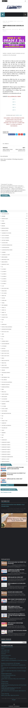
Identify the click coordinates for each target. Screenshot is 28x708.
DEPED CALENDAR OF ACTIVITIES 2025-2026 (17, 584)
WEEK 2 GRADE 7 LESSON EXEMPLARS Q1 (17, 599)
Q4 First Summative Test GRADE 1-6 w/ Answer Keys (16, 474)
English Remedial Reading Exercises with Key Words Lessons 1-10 (13, 685)
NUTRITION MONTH (5, 367)
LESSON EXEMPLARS (5, 343)
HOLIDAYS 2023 (5, 317)
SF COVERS (4, 406)
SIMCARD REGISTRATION (6, 413)
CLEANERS (4, 252)
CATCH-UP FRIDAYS (5, 238)
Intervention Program (6, 329)
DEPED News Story (5, 259)
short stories (5, 408)
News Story (4, 365)
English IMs (4, 291)
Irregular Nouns (5, 657)
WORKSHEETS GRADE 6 (6, 454)
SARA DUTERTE (4, 396)
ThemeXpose (16, 706)
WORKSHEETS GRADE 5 (6, 452)
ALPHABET (3, 216)
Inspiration (4, 324)
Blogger (14, 700)
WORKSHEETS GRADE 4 (6, 449)
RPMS (3, 389)
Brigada (3, 226)
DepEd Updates (4, 262)
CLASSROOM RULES (5, 247)
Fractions (3, 653)
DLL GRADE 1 (4, 269)
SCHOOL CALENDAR (5, 401)
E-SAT (3, 286)
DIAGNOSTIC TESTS (5, 264)
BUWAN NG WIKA (5, 230)
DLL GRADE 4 (4, 276)
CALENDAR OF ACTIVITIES (6, 233)
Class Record (5, 242)
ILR (2, 322)
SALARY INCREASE (5, 394)
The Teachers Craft (6, 492)
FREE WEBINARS (5, 305)
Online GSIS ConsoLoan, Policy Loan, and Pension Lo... (13, 679)
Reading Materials (5, 387)
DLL (6, 21)
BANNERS (3, 223)
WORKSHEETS (4, 440)
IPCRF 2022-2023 (5, 331)
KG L (2, 339)
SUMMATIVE (4, 423)
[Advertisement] (13, 144)
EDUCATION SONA (5, 288)
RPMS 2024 (4, 391)
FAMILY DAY (4, 295)
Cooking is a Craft (6, 254)
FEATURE (3, 298)
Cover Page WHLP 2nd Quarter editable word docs (17, 631)
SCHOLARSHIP (4, 399)
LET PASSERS (4, 346)
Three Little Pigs (5, 694)
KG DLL (3, 336)
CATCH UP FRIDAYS (5, 235)
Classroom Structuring (7, 250)
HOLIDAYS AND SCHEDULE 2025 (15, 592)
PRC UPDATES (4, 379)
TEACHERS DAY (4, 428)
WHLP (3, 435)
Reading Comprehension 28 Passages (10, 663)
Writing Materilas (5, 461)
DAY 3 (14, 104)
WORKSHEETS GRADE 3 (6, 447)
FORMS (3, 303)
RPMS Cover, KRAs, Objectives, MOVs (10, 695)
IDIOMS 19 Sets (4, 683)
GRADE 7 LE (4, 312)
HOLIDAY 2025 (4, 315)
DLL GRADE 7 (4, 283)
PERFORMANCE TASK (6, 377)
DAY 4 (14, 107)
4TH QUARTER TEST (5, 214)
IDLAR (3, 319)
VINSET (3, 430)
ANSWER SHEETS (5, 218)
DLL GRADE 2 (10, 21)
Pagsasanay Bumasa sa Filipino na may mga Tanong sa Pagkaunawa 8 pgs (16, 615)
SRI (2, 418)
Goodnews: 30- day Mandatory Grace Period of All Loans (13, 668)
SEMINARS (4, 404)
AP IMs (3, 221)
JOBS (3, 334)
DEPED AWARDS (4, 257)
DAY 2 (14, 102)
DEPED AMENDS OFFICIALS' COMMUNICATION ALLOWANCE (15, 607)
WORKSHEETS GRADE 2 (6, 444)
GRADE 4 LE (4, 310)
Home (4, 21)
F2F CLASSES (4, 293)
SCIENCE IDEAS (4, 682)
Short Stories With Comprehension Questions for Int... (13, 665)
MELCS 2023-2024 (5, 355)
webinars (4, 432)
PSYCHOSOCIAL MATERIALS (7, 382)
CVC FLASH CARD (5, 650)
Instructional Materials (7, 327)
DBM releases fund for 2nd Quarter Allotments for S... (13, 691)
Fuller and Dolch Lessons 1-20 (8, 659)
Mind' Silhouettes (5, 360)
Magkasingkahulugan (6, 674)
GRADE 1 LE (4, 307)
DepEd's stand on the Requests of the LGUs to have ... (14, 661)
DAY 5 (14, 110)
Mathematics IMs (5, 351)
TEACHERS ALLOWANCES (6, 425)
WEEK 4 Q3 (19, 115)
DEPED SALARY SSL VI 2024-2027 (14, 479)
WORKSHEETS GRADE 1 (6, 442)
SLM (2, 416)
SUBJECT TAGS (4, 420)
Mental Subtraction (6, 655)
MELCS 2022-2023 (5, 353)
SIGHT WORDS (4, 411)
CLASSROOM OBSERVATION (7, 245)
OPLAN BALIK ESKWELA (6, 372)
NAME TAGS (4, 363)
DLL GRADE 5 (4, 278)
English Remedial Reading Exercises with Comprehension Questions (11, 688)
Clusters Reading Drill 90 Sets (8, 675)
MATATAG (3, 348)
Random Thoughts (6, 384)
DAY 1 (14, 99)
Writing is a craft (5, 459)
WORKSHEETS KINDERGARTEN (7, 456)
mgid (7, 485)
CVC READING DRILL (5, 677)
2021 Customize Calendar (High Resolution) (15, 623)
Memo (3, 358)
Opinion (3, 370)
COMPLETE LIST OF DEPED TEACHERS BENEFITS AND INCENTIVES (15, 468)
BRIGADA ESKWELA (5, 228)
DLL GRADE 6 (4, 281)
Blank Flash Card (5, 652)
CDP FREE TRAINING (5, 240)
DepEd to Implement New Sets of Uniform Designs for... (13, 671)
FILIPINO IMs (4, 300)
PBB (2, 375)
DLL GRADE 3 (4, 274)
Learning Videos (5, 341)
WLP (2, 437)
